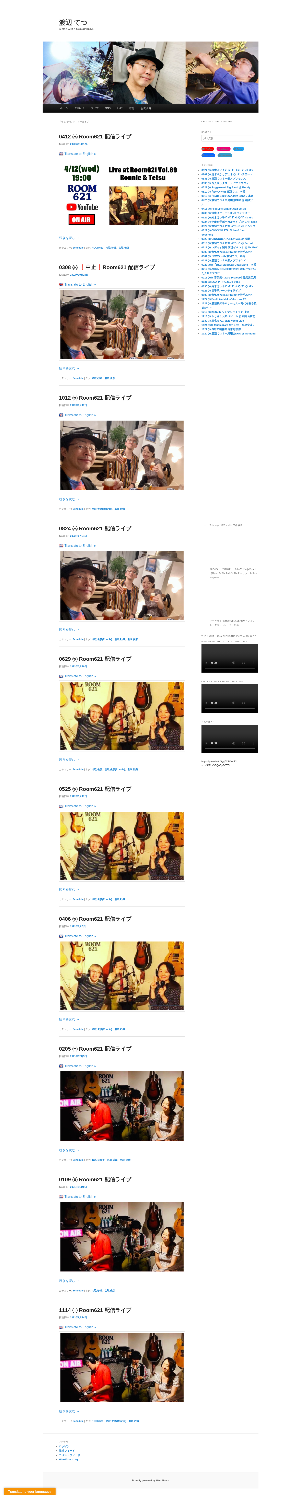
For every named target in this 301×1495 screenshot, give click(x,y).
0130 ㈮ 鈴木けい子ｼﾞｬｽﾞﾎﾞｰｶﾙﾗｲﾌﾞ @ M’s (227, 286)
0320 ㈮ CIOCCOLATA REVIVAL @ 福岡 (225, 238)
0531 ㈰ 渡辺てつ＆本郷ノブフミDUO (223, 178)
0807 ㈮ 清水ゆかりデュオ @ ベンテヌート (227, 174)
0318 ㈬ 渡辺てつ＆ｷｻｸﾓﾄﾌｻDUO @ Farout (227, 243)
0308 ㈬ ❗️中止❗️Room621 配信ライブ (107, 267)
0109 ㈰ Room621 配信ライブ (95, 1179)
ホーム (64, 108)
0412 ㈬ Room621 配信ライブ (95, 137)
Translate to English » (77, 154)
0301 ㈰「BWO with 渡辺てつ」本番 (223, 256)
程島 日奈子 (98, 1160)
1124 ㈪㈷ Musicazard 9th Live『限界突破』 (228, 325)
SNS (108, 108)
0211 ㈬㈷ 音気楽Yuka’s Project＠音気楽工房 (228, 277)
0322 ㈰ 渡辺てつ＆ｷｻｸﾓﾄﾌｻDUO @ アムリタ (228, 226)
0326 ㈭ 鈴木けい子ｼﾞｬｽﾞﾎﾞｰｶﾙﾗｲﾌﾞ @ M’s (227, 217)
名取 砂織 (111, 247)
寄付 (131, 108)
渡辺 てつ (73, 22)
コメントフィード (69, 1455)
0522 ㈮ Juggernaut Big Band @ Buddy (226, 187)
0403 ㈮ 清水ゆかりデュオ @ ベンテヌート (227, 213)
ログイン (64, 1446)
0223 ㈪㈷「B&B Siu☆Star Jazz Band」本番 (228, 264)
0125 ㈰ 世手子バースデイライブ (221, 290)
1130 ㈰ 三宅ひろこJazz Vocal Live (222, 320)
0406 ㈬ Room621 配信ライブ (95, 919)
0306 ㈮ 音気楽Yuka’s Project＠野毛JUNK (227, 251)
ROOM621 (97, 247)
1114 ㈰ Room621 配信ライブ (95, 1310)
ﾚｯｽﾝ (120, 108)
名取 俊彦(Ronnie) (102, 508)
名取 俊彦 (124, 247)
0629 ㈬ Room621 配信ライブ (95, 659)
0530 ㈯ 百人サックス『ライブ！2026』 (225, 183)
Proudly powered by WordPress (150, 1480)
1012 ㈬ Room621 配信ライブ (95, 398)
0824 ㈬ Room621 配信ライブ (95, 528)
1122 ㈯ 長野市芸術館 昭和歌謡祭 (221, 329)
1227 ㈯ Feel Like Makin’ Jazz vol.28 (223, 299)
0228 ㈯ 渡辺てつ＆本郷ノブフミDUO (223, 260)
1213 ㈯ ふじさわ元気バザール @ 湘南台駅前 (228, 316)
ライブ (95, 108)
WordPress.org (68, 1459)
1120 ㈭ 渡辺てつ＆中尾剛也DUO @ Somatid (228, 333)
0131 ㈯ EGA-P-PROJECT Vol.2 (220, 281)
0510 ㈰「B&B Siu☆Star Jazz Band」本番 (227, 195)
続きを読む (69, 238)
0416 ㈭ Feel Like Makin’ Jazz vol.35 (223, 208)
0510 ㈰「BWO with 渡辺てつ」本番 (223, 191)
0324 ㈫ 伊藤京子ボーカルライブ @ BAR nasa (229, 221)
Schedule (78, 247)
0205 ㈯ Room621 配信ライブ (95, 1049)
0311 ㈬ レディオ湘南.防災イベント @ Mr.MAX (229, 247)
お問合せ (146, 108)
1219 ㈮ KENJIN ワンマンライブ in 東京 (225, 311)
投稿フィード (67, 1450)
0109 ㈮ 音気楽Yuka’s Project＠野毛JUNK (227, 294)
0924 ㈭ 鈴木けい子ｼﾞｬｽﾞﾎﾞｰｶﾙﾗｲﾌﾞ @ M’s (227, 170)
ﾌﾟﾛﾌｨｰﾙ (79, 108)
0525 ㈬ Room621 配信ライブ (95, 789)
